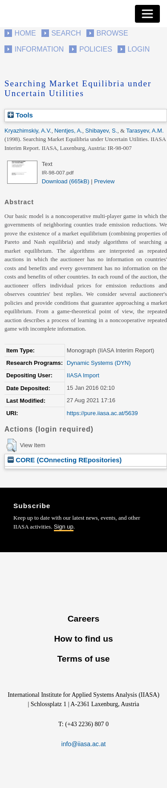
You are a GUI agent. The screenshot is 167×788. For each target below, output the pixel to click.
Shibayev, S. (101, 130)
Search (66, 33)
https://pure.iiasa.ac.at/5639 (102, 413)
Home (25, 33)
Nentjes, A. (68, 130)
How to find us (83, 638)
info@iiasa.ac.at (83, 744)
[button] (11, 445)
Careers (83, 618)
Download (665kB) (66, 181)
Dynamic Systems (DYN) (99, 363)
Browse (112, 33)
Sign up (63, 526)
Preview (104, 181)
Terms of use (83, 658)
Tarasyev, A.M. (144, 130)
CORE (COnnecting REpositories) (65, 460)
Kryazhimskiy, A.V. (27, 130)
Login (138, 49)
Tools (20, 115)
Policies (95, 49)
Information (39, 49)
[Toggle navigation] (147, 14)
